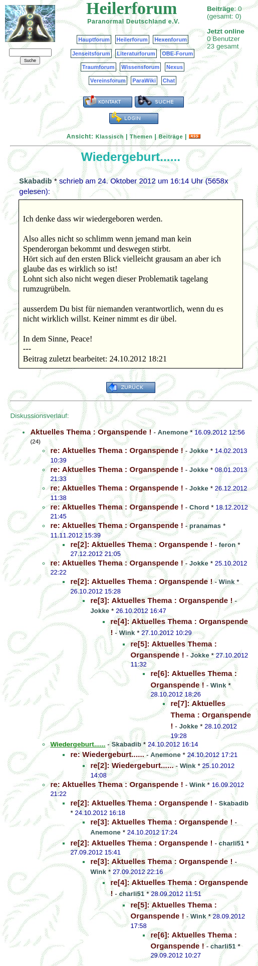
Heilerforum (132, 39)
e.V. (174, 21)
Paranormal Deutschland (126, 21)
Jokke (198, 450)
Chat (169, 81)
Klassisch (110, 137)
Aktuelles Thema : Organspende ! (90, 432)
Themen (141, 137)
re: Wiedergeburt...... (107, 754)
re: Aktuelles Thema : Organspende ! (116, 450)
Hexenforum (170, 39)
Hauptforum (94, 39)
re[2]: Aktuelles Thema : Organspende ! (141, 544)
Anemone (173, 432)
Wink (227, 582)
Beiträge (171, 137)
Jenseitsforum (91, 53)
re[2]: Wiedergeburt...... (131, 765)
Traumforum (98, 67)
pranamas (205, 526)
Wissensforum (140, 67)
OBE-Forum (177, 53)
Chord (199, 507)
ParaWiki (144, 81)
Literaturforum (136, 53)
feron (227, 544)
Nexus (174, 67)
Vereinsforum (108, 81)
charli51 (231, 843)
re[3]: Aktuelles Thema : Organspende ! (161, 600)
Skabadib (35, 181)
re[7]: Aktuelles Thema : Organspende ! (210, 714)
